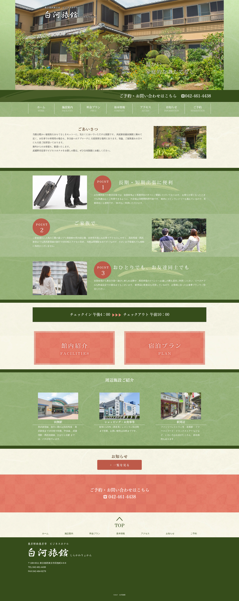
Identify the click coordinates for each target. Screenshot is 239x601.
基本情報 (120, 533)
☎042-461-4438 (196, 96)
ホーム (41, 533)
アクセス (147, 533)
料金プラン (93, 533)
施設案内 (66, 533)
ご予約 (198, 533)
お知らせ (173, 533)
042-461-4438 (122, 497)
